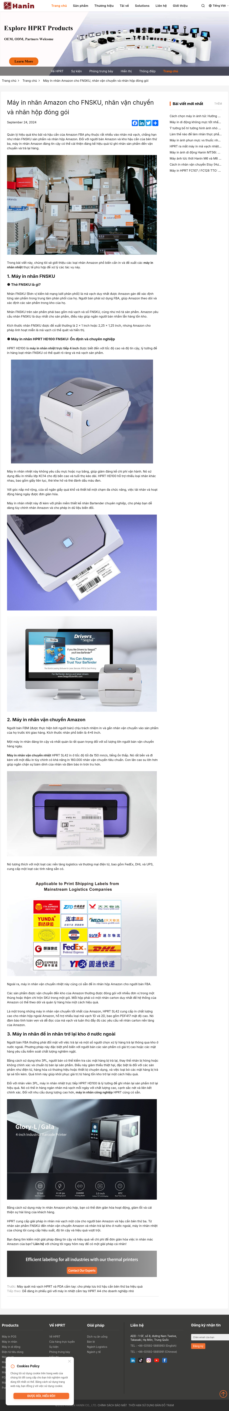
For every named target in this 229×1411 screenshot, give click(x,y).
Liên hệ (161, 6)
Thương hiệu (104, 6)
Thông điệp (147, 71)
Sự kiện (76, 71)
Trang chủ (59, 6)
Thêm (218, 103)
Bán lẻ (91, 1341)
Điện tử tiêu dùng (12, 1351)
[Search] (203, 6)
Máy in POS (9, 1336)
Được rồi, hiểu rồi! (41, 1397)
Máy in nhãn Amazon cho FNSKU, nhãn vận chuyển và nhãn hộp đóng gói (95, 81)
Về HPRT (57, 71)
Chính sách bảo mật (112, 1405)
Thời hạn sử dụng (141, 1405)
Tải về (124, 6)
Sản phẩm (80, 6)
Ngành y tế (94, 1351)
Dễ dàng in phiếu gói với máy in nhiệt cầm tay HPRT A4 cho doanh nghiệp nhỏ (78, 1291)
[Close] (69, 1361)
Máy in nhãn (9, 1341)
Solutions (142, 6)
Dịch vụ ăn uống (97, 1336)
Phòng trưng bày (101, 71)
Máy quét (8, 1357)
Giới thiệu (180, 6)
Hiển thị (126, 71)
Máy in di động (11, 1346)
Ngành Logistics (97, 1346)
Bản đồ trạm (164, 1405)
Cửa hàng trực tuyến (62, 1341)
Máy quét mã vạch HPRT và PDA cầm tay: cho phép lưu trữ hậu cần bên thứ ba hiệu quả (80, 1286)
